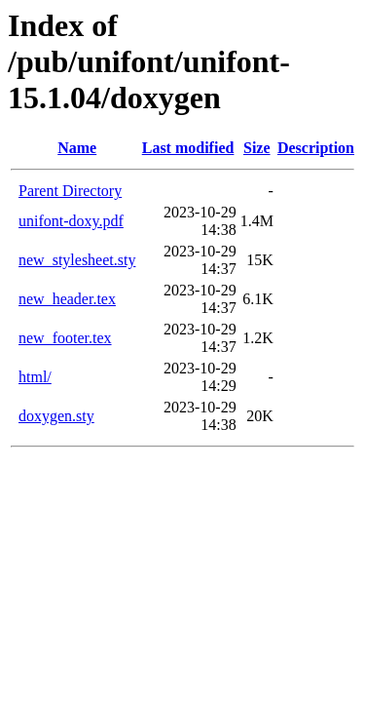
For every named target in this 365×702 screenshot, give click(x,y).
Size (257, 147)
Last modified (188, 147)
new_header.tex (67, 299)
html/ (35, 377)
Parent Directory (70, 190)
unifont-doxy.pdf (71, 221)
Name (76, 147)
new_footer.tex (65, 338)
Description (315, 147)
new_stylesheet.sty (76, 260)
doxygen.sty (56, 416)
